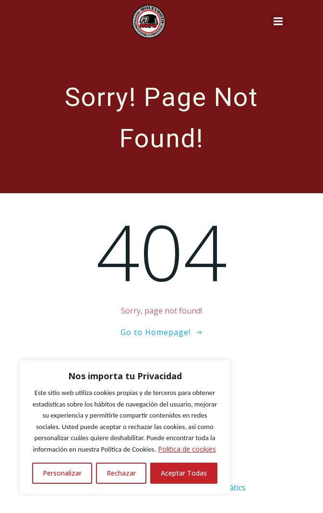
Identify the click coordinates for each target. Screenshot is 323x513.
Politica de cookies (187, 449)
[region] (124, 427)
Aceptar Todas (184, 473)
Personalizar (62, 473)
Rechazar (121, 473)
